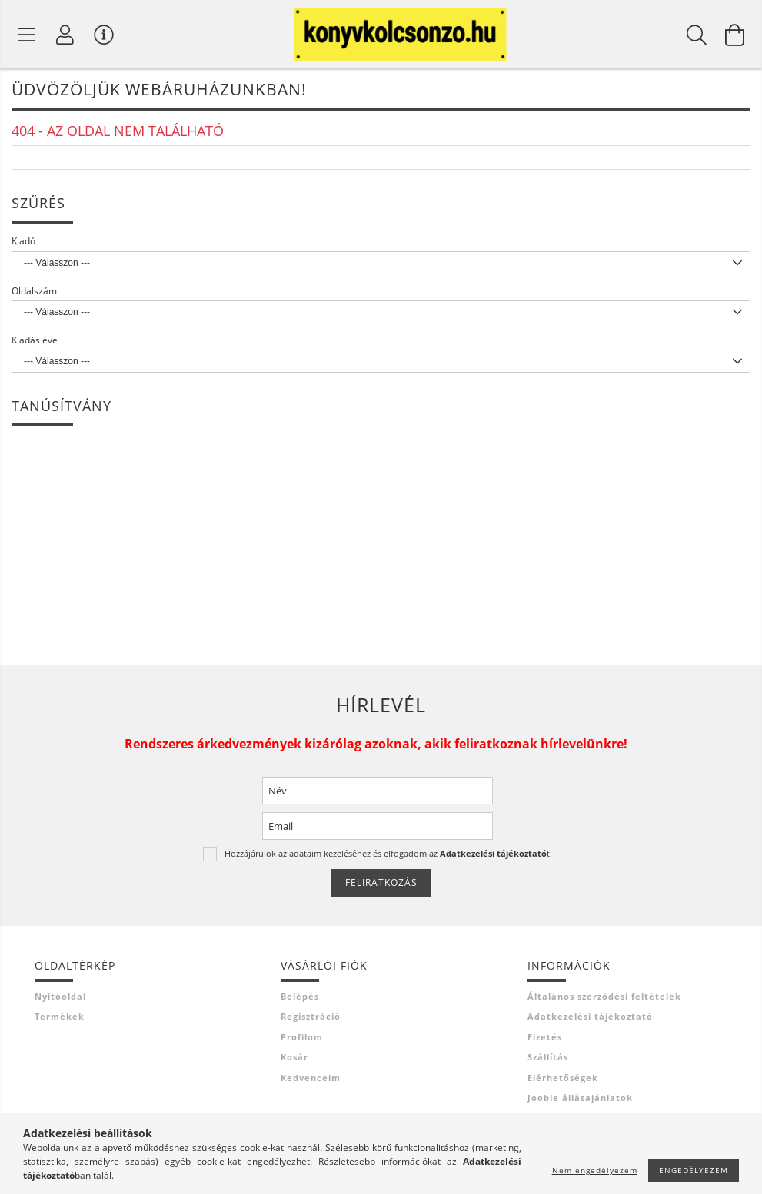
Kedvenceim (311, 1081)
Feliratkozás (381, 887)
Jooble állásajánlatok (580, 1102)
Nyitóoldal (60, 1000)
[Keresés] (696, 37)
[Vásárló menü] (103, 37)
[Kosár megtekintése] (735, 37)
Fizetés (544, 1040)
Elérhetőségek (562, 1081)
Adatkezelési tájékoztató (590, 1021)
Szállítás (547, 1061)
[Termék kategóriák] (27, 37)
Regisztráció (311, 1021)
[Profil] (65, 37)
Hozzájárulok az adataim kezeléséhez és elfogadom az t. (388, 858)
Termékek (60, 1021)
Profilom (302, 1040)
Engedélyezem (693, 1170)
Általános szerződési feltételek (604, 1000)
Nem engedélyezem (594, 1170)
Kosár (294, 1061)
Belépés (300, 1000)
